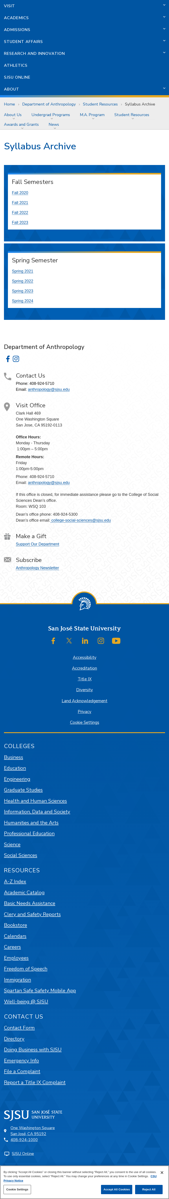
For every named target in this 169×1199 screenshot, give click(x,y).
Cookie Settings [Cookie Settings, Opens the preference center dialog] (17, 1189)
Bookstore (15, 925)
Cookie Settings (84, 722)
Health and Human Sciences (35, 800)
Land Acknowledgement (84, 701)
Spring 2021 (22, 271)
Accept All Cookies (116, 1189)
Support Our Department (37, 544)
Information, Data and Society (37, 811)
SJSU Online (17, 77)
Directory (14, 1038)
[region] (84, 1182)
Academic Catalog (24, 892)
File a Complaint (22, 1071)
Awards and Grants (21, 124)
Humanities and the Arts (31, 822)
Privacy (84, 712)
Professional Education (29, 833)
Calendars (15, 936)
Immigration (17, 979)
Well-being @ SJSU (26, 1001)
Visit (9, 6)
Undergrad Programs (50, 114)
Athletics (16, 65)
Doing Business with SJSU (33, 1049)
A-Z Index (15, 881)
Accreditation (84, 668)
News (54, 124)
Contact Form (19, 1027)
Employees (16, 957)
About (11, 89)
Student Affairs (23, 41)
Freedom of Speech (25, 968)
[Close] (162, 1172)
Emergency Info (21, 1060)
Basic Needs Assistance (29, 903)
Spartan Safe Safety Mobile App (40, 990)
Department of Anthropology (49, 104)
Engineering (17, 779)
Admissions (17, 29)
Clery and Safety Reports (32, 914)
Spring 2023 (22, 291)
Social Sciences (20, 855)
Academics (16, 17)
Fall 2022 (20, 212)
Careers (12, 946)
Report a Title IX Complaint (35, 1082)
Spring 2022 (22, 281)
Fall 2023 (20, 222)
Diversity (84, 690)
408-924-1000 (24, 1139)
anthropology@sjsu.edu (49, 389)
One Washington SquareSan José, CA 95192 (33, 1130)
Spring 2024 (22, 301)
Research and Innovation (34, 53)
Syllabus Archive (140, 104)
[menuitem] (14, 115)
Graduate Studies (23, 789)
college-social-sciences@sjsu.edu (80, 520)
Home (9, 104)
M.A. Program (92, 114)
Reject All (148, 1189)
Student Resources (100, 104)
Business (13, 757)
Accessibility (84, 657)
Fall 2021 (20, 202)
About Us (13, 114)
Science (12, 844)
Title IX (85, 679)
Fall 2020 (20, 193)
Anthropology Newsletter (37, 568)
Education (15, 768)
